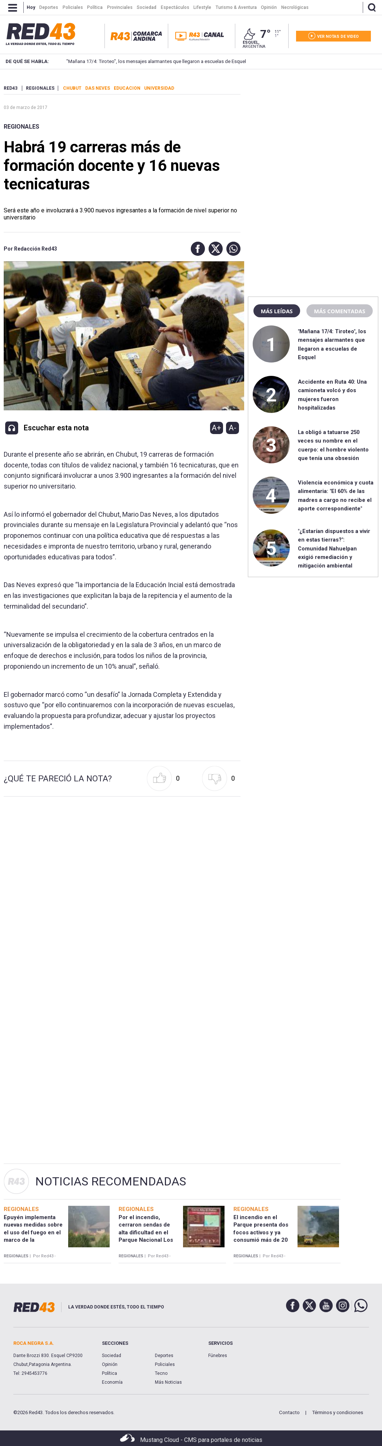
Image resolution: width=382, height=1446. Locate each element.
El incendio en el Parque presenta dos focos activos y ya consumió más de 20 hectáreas (260, 1232)
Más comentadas (339, 311)
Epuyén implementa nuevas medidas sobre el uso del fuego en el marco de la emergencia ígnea (33, 1232)
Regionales (21, 126)
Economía (112, 1382)
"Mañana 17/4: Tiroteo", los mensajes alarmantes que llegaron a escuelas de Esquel (146, 61)
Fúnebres (217, 1355)
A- (232, 427)
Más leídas (277, 311)
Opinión (109, 1364)
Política (109, 1373)
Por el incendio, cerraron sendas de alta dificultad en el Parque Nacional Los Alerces (146, 1232)
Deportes (164, 1355)
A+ (216, 427)
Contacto (289, 1412)
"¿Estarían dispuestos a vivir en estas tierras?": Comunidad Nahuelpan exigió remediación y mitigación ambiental (334, 548)
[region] (313, 131)
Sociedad (111, 1355)
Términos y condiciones (337, 1412)
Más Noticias (168, 1382)
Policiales (165, 1364)
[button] (196, 249)
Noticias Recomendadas (110, 1181)
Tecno (161, 1373)
